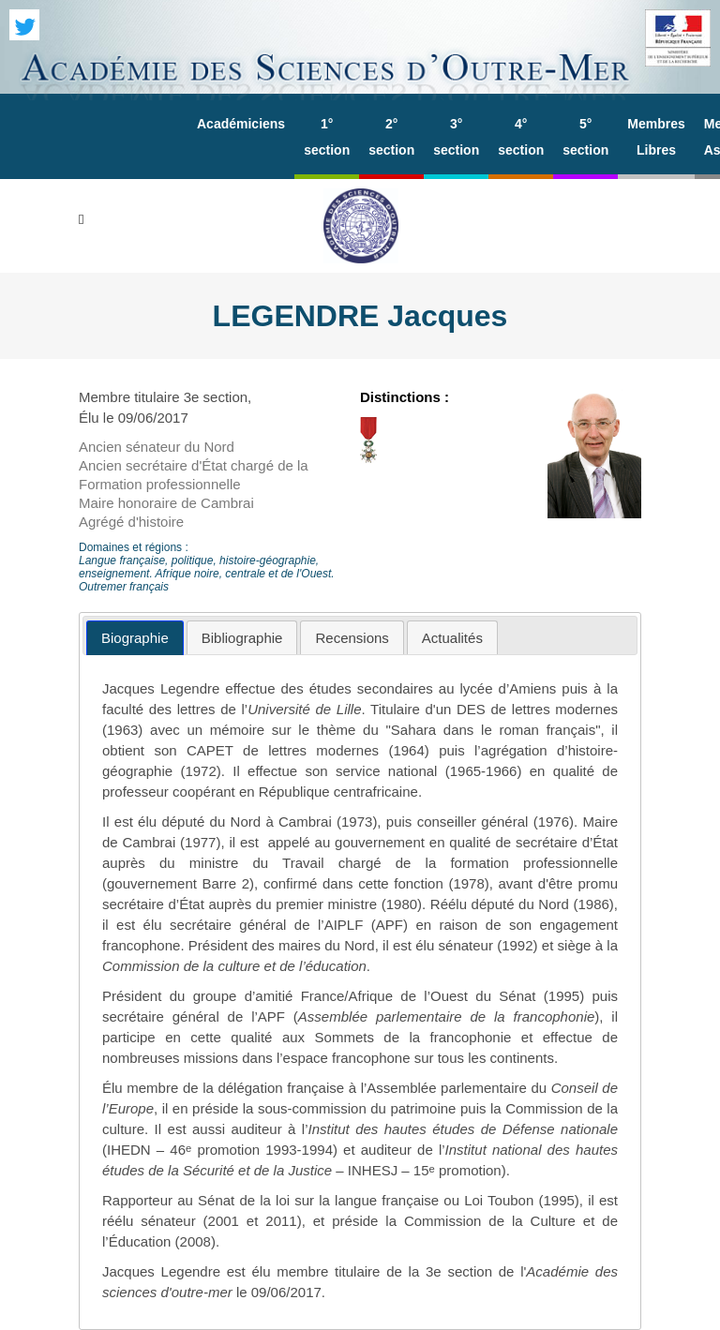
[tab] (135, 637)
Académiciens (241, 123)
